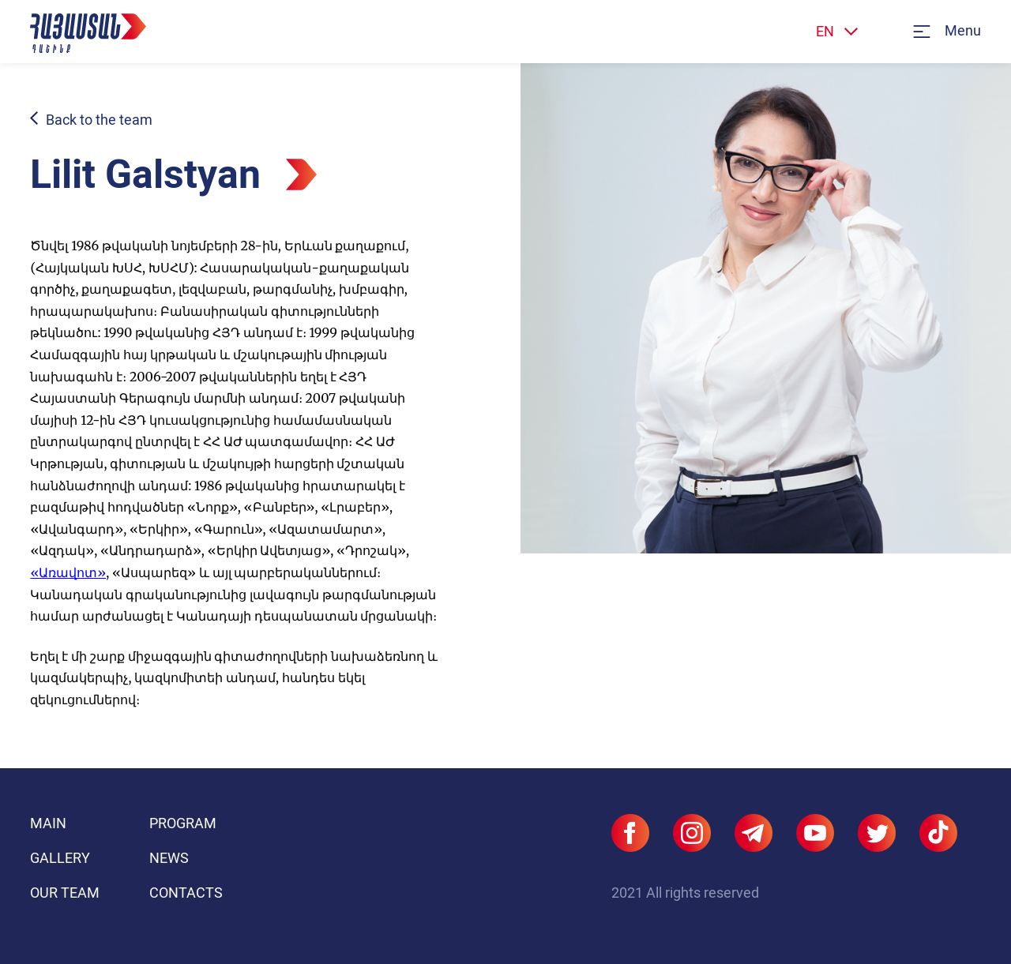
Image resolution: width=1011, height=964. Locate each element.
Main (48, 823)
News (169, 858)
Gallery (60, 858)
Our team (65, 892)
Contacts (186, 892)
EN (825, 31)
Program (182, 823)
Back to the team (99, 119)
